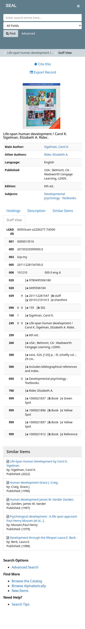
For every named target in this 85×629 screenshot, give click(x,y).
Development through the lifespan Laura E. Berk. (43, 538)
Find (10, 33)
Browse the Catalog (27, 581)
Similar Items (62, 210)
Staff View (14, 220)
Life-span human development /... (30, 53)
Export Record (43, 72)
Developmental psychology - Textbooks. (60, 196)
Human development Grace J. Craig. (34, 482)
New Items (20, 590)
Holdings (13, 210)
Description (36, 210)
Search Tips (20, 604)
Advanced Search (25, 567)
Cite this (42, 64)
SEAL (8, 6)
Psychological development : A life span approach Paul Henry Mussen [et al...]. (41, 518)
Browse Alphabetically (29, 586)
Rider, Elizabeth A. (56, 154)
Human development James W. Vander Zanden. (42, 499)
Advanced (28, 33)
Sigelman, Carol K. (56, 147)
